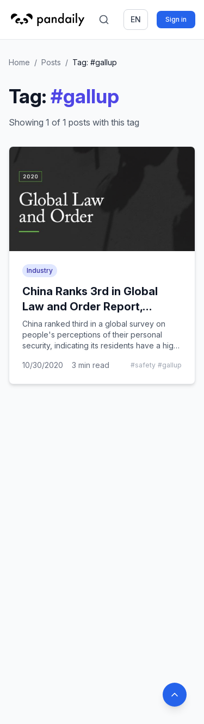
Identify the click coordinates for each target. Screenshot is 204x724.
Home (19, 62)
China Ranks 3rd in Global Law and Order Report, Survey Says (90, 306)
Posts (51, 62)
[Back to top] (175, 695)
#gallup (170, 365)
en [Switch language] (136, 19)
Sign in (176, 19)
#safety (143, 365)
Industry (40, 270)
